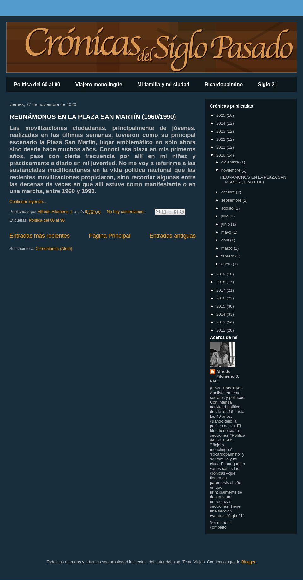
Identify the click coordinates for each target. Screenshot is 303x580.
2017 (221, 290)
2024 (221, 123)
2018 (221, 282)
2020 (221, 155)
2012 (221, 330)
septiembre (232, 200)
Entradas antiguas (172, 236)
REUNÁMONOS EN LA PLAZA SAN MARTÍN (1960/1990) (92, 116)
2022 (221, 139)
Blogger (248, 561)
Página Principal (109, 236)
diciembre (230, 162)
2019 (221, 274)
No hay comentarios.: (126, 211)
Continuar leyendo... (27, 201)
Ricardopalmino (224, 84)
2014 (221, 314)
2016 (221, 298)
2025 (221, 115)
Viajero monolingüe (98, 84)
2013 (221, 322)
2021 (221, 147)
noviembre (231, 170)
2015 (221, 306)
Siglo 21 (267, 84)
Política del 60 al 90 (37, 84)
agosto (228, 208)
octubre (228, 192)
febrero (228, 256)
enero (227, 264)
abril (225, 240)
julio (225, 216)
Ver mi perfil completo (221, 525)
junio (226, 224)
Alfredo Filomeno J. (227, 374)
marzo (227, 248)
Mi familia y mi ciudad (163, 84)
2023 (221, 131)
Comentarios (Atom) (53, 248)
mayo (226, 232)
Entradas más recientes (39, 236)
